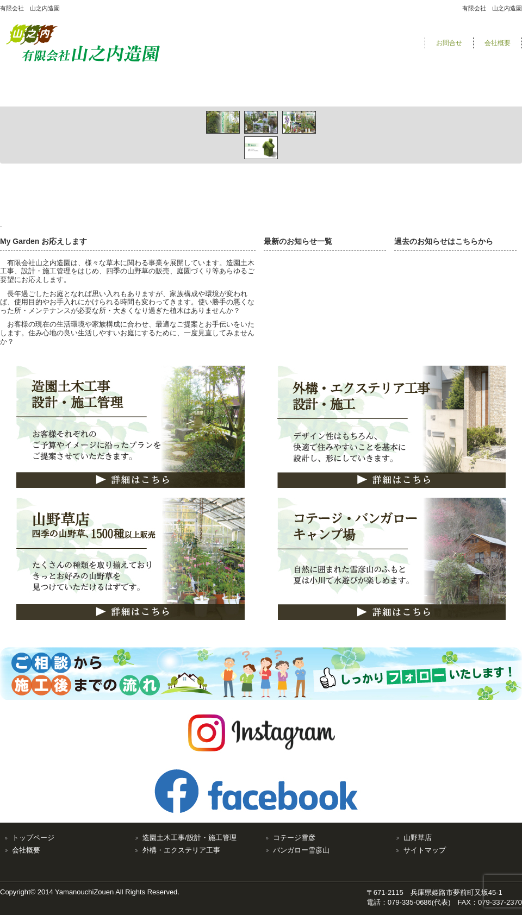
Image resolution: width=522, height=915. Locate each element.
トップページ (33, 837)
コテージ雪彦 (294, 837)
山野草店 (417, 837)
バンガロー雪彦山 (301, 850)
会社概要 (497, 43)
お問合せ (449, 43)
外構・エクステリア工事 (181, 850)
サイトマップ (424, 850)
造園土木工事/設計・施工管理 (189, 837)
